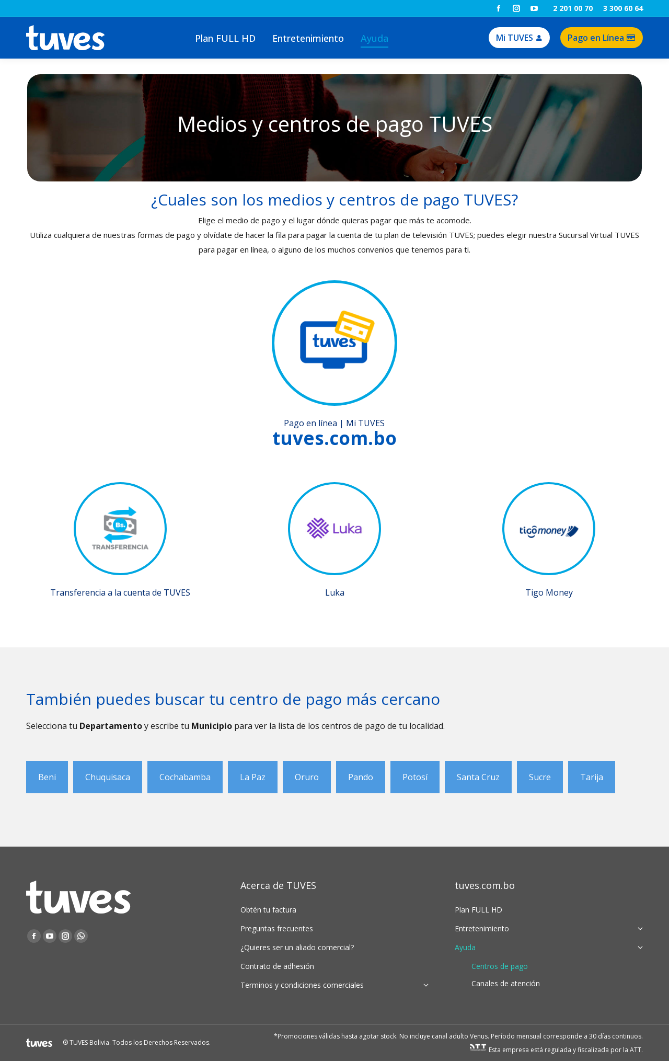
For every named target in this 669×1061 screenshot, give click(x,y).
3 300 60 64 (623, 8)
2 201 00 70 (573, 8)
